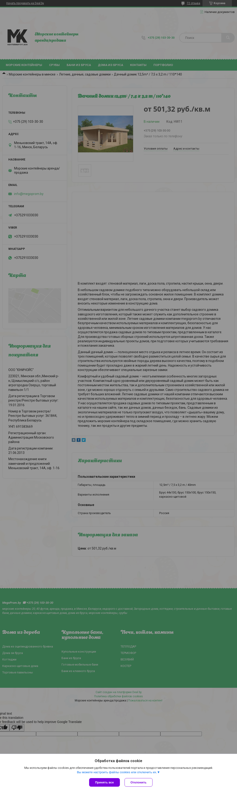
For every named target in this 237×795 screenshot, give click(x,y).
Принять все (104, 782)
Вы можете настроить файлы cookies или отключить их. (117, 772)
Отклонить (139, 782)
